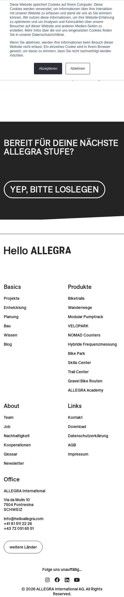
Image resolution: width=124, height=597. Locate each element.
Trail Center (78, 372)
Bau (7, 326)
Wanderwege (80, 307)
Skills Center (79, 362)
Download (77, 426)
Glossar (10, 454)
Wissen (10, 335)
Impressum (78, 454)
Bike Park (76, 353)
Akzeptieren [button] (48, 69)
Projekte (12, 298)
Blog (8, 344)
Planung (11, 316)
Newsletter (14, 463)
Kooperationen (17, 445)
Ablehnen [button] (77, 69)
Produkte (79, 286)
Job (7, 426)
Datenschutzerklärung (88, 435)
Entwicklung (15, 307)
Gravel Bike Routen (85, 381)
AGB (72, 445)
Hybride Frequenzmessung (92, 344)
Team (9, 417)
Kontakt (75, 417)
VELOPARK (78, 326)
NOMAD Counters (84, 335)
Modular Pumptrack (85, 316)
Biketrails (76, 298)
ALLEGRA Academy (85, 390)
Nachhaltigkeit (17, 435)
